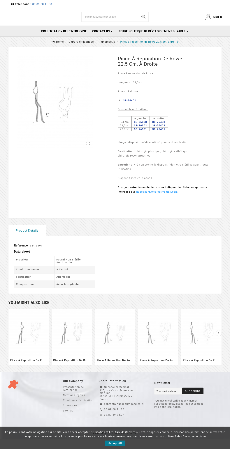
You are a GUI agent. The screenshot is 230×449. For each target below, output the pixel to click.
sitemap (68, 420)
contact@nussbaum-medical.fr (124, 413)
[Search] (110, 22)
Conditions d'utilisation (78, 410)
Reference (21, 255)
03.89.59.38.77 (114, 424)
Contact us (70, 415)
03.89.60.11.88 (114, 419)
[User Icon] (213, 22)
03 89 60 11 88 (42, 4)
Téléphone (22, 4)
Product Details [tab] (27, 240)
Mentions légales (74, 405)
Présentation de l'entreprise (73, 398)
